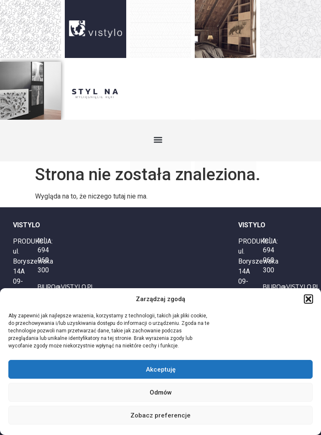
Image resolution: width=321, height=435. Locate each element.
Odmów (161, 392)
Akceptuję (161, 369)
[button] (308, 299)
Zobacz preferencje (160, 415)
